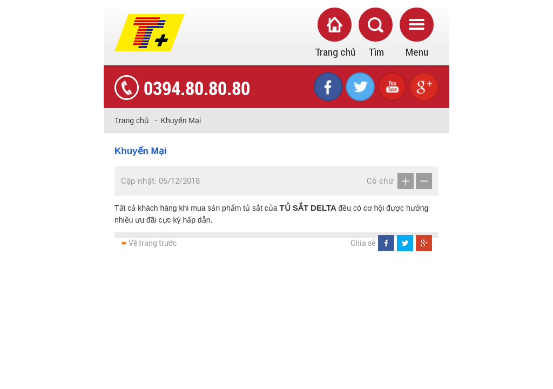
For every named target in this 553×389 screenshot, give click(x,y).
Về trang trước (153, 243)
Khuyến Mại (181, 120)
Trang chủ (131, 120)
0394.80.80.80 (197, 87)
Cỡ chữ (380, 181)
